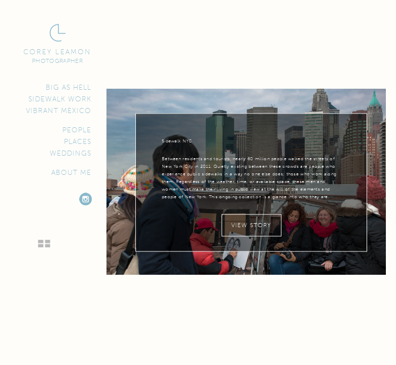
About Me (71, 173)
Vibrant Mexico (58, 111)
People (76, 130)
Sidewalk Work (59, 99)
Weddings (70, 154)
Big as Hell (68, 88)
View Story (251, 225)
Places (77, 142)
